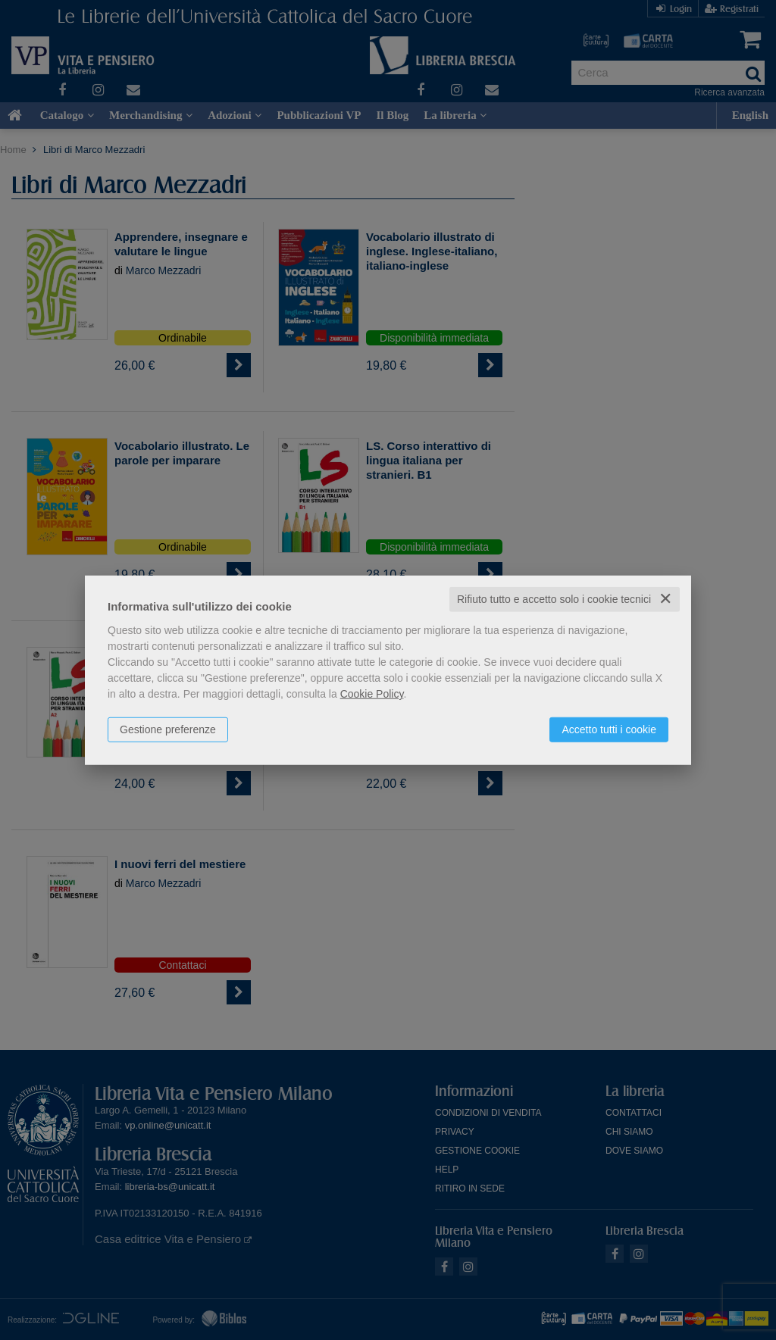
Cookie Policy (372, 694)
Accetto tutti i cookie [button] (609, 729)
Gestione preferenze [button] (168, 729)
